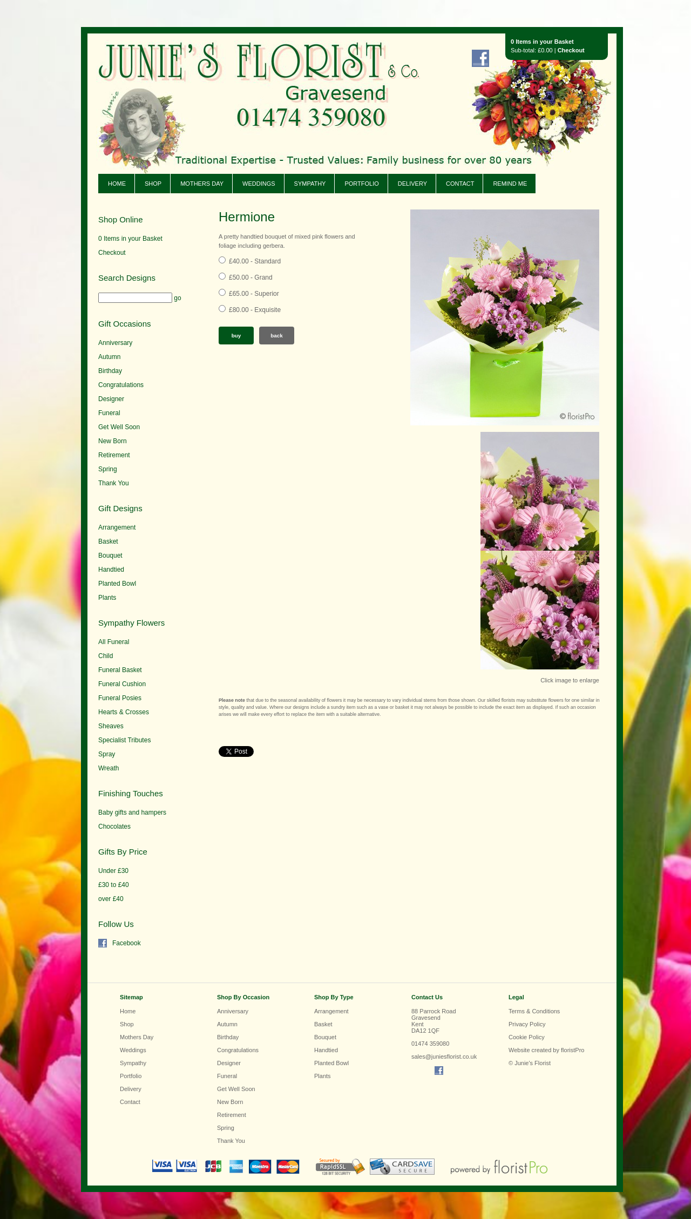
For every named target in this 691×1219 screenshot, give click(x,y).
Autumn (109, 357)
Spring (107, 469)
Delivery (412, 183)
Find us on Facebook (480, 58)
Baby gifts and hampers (132, 812)
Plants (107, 597)
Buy (236, 335)
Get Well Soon (119, 427)
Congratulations (121, 385)
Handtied (111, 569)
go (177, 298)
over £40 (111, 899)
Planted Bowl (117, 583)
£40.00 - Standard (255, 261)
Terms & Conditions (534, 1011)
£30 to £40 (113, 885)
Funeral (109, 413)
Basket (108, 541)
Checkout (571, 50)
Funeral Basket (120, 670)
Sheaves (111, 726)
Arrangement (117, 527)
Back (276, 335)
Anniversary (115, 343)
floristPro (572, 1050)
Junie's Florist (244, 86)
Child (105, 656)
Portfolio (361, 183)
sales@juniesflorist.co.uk (444, 1056)
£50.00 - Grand (251, 277)
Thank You (113, 483)
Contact (460, 183)
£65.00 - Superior (254, 293)
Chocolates (114, 826)
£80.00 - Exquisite (255, 310)
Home (117, 183)
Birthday (110, 371)
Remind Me (510, 183)
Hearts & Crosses (123, 712)
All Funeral (113, 642)
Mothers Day (201, 183)
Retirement (114, 455)
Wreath (108, 768)
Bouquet (110, 555)
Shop (153, 183)
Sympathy (310, 183)
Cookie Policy (527, 1037)
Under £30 (113, 871)
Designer (111, 399)
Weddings (258, 183)
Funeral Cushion (122, 684)
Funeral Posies (119, 698)
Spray (106, 754)
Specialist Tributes (124, 740)
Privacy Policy (527, 1024)
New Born (112, 441)
